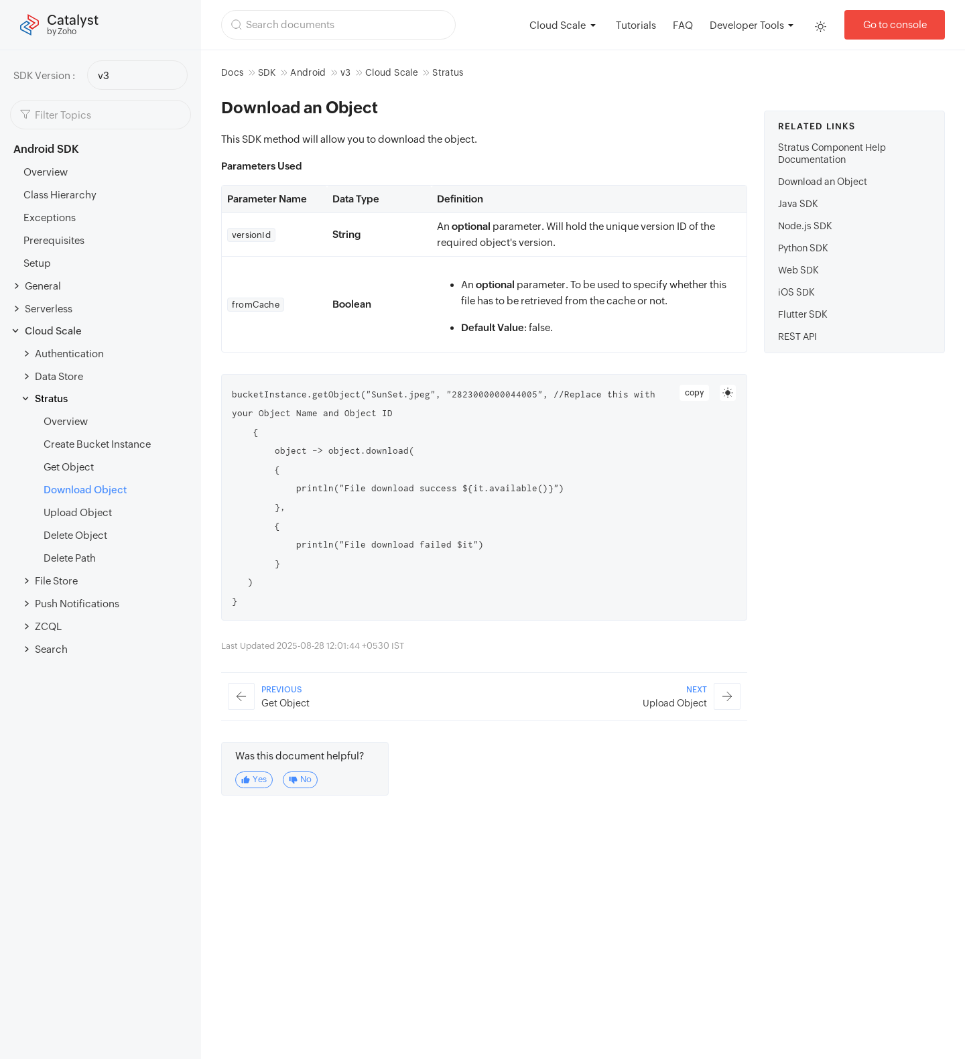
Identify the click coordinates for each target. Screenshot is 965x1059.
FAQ (683, 25)
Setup (37, 263)
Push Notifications (77, 603)
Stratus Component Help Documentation (832, 153)
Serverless (48, 308)
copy (694, 392)
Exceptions (49, 217)
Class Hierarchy (59, 194)
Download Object (85, 489)
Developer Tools (747, 25)
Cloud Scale (53, 330)
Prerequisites (53, 240)
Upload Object (78, 512)
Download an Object (822, 181)
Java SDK (798, 203)
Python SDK (803, 248)
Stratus (51, 398)
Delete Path (70, 558)
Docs (232, 72)
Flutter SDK (803, 314)
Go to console (895, 24)
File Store (56, 580)
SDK (267, 72)
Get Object (69, 467)
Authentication (69, 353)
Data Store (59, 376)
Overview (45, 172)
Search (51, 649)
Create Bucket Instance (97, 444)
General (43, 286)
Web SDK (798, 270)
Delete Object (75, 535)
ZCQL (48, 626)
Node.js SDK (805, 226)
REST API (797, 336)
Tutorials (636, 25)
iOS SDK (796, 292)
